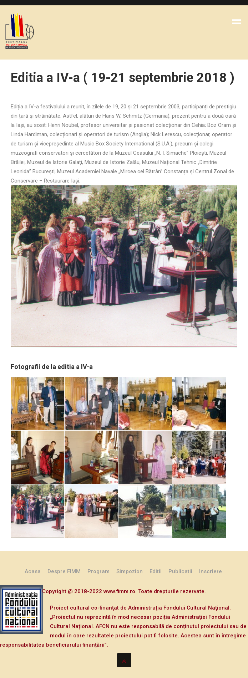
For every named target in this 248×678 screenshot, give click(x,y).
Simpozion (129, 571)
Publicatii (180, 571)
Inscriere (210, 571)
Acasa (33, 571)
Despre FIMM (64, 571)
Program (98, 571)
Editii (156, 571)
